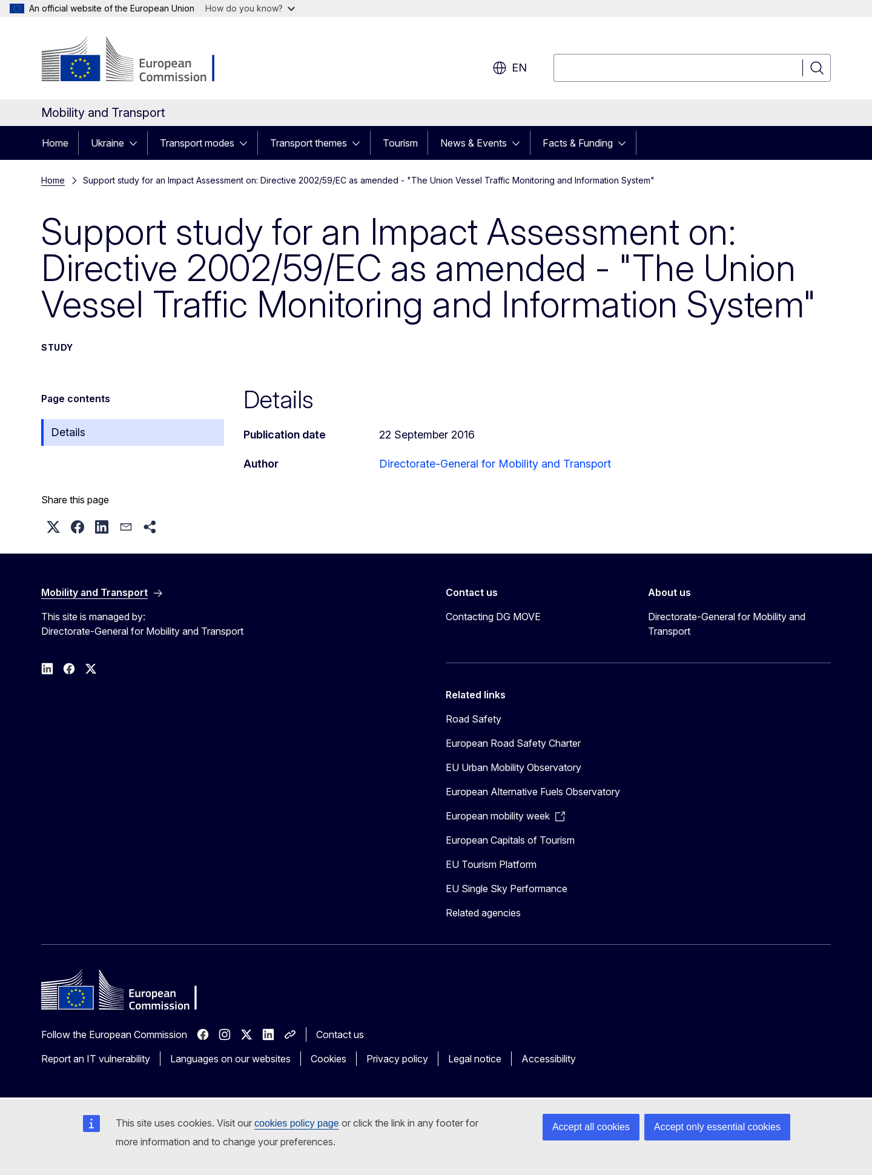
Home (55, 143)
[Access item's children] (137, 143)
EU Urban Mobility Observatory (513, 767)
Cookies (328, 1059)
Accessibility (548, 1059)
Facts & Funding (578, 143)
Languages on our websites (230, 1059)
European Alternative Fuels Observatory (533, 792)
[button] (53, 527)
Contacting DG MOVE (493, 617)
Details (68, 432)
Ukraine (107, 143)
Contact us (340, 1034)
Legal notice (474, 1059)
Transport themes (308, 143)
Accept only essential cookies (717, 1127)
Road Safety (473, 719)
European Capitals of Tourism (510, 840)
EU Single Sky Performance (506, 888)
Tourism (400, 143)
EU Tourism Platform (491, 864)
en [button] (509, 68)
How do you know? (250, 8)
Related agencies (483, 913)
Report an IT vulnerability (95, 1059)
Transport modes (197, 143)
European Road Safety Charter (513, 743)
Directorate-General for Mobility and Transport (495, 463)
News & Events (473, 143)
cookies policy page (296, 1123)
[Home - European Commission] (139, 60)
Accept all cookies (591, 1127)
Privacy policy (397, 1059)
